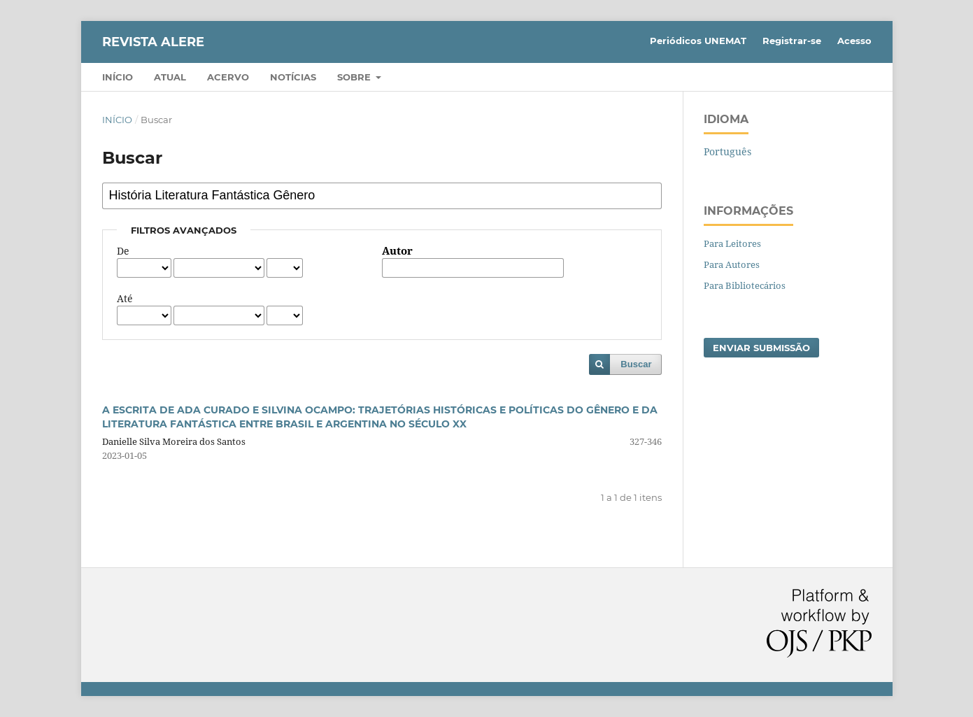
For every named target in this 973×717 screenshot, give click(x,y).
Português (727, 151)
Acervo (228, 77)
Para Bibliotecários (745, 285)
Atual (170, 77)
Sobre (355, 77)
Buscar (635, 364)
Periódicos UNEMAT (698, 40)
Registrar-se (791, 40)
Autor (397, 251)
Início (117, 77)
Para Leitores (732, 243)
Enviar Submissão (761, 347)
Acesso (854, 40)
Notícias (293, 77)
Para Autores (732, 264)
